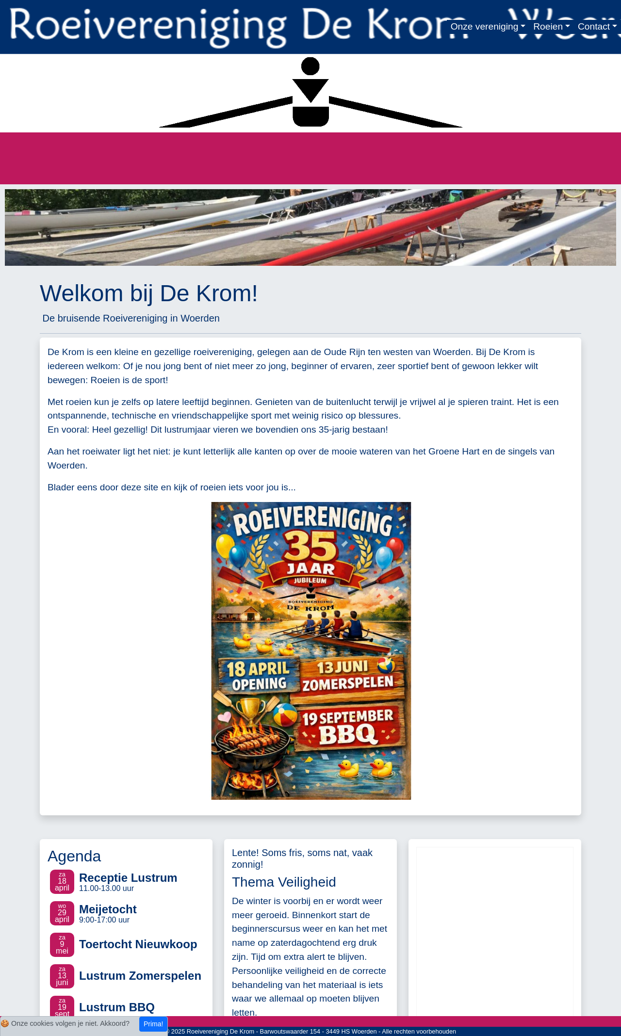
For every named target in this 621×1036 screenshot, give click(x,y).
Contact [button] (594, 26)
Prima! (153, 1024)
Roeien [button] (548, 26)
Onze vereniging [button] (485, 26)
